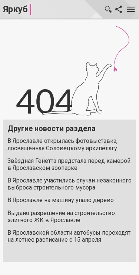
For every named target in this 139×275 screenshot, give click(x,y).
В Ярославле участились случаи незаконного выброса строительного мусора (69, 184)
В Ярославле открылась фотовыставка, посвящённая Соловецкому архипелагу (62, 144)
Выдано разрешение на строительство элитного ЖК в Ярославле (61, 216)
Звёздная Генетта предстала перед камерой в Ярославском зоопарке (68, 164)
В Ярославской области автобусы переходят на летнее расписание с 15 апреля (68, 236)
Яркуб (15, 9)
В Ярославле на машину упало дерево (60, 200)
